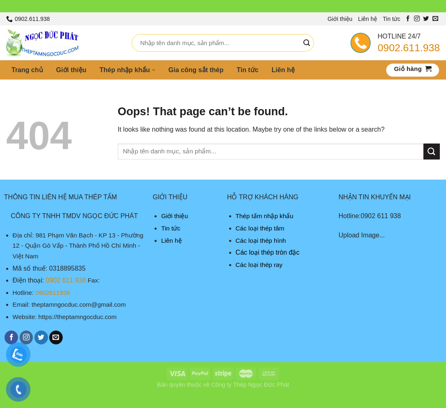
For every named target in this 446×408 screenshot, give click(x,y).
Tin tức (391, 19)
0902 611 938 (66, 280)
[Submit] (307, 43)
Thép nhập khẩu (127, 70)
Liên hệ (367, 19)
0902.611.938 (409, 47)
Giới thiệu (340, 19)
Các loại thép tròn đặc (268, 252)
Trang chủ (27, 69)
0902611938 (52, 292)
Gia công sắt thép (195, 69)
